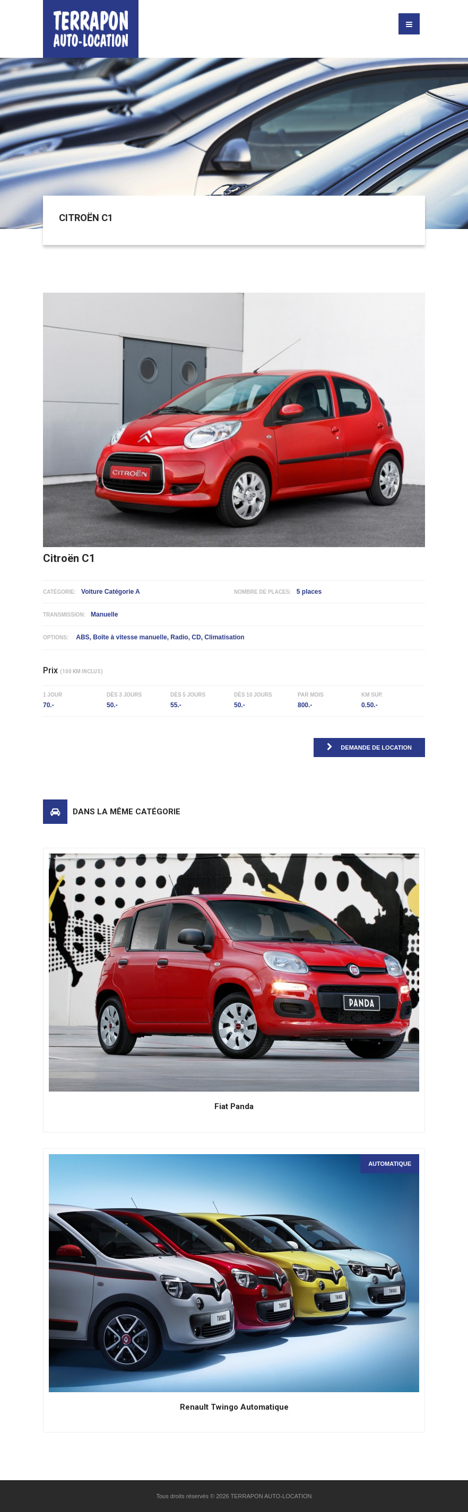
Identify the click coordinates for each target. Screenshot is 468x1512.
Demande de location (369, 747)
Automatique (389, 1164)
